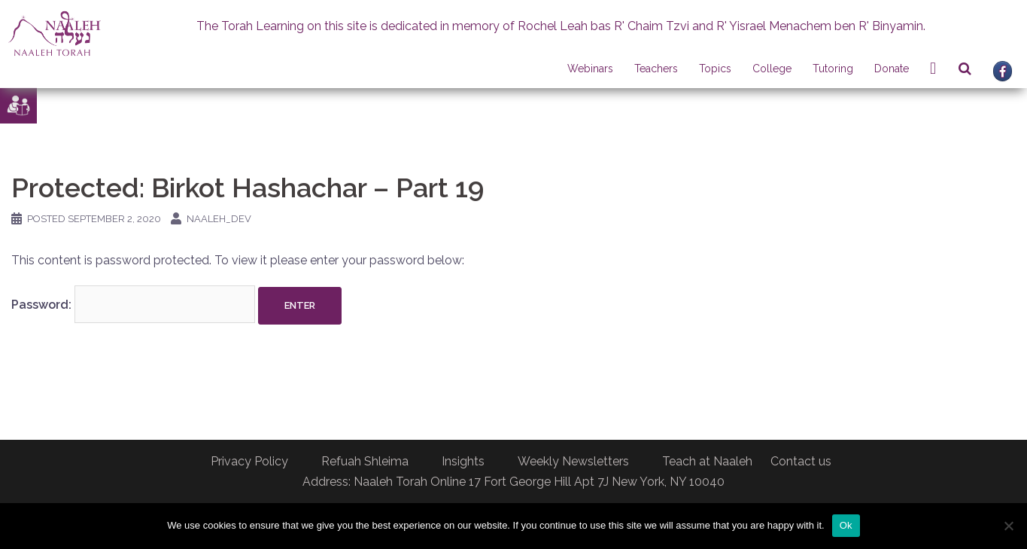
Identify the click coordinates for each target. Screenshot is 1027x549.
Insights (463, 461)
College (772, 69)
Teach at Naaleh (707, 461)
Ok (846, 525)
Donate (891, 69)
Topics (715, 69)
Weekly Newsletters (573, 461)
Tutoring (833, 69)
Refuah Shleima (365, 461)
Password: (133, 304)
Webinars (590, 69)
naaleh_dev (219, 218)
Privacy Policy (249, 461)
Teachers (656, 69)
